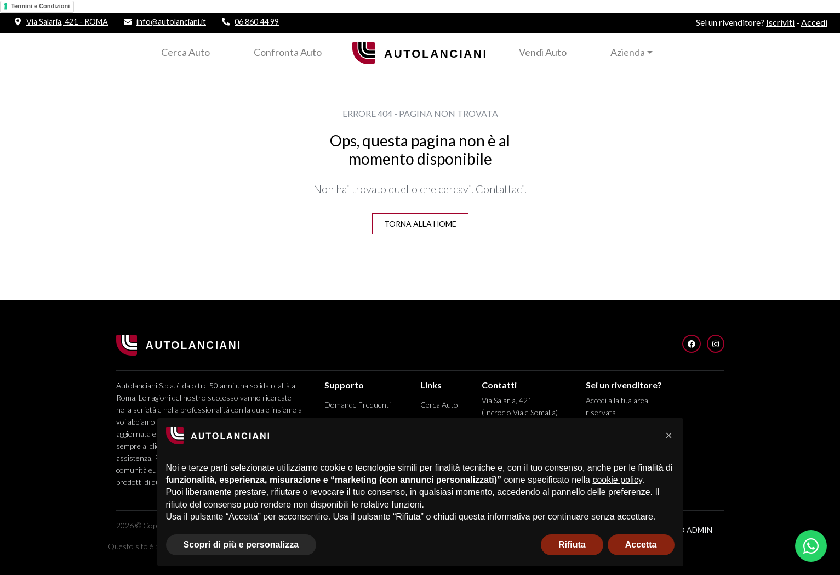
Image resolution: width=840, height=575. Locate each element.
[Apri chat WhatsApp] (811, 546)
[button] (669, 435)
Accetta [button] (641, 544)
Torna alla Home (420, 223)
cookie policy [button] (617, 479)
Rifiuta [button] (572, 544)
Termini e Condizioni (40, 6)
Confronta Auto (288, 52)
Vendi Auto (543, 52)
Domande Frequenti (357, 404)
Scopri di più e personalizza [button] (241, 544)
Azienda (627, 52)
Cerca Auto (185, 52)
